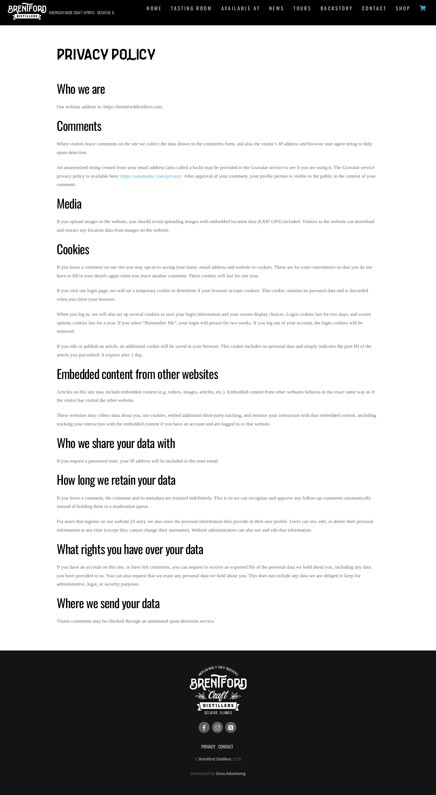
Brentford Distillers (215, 759)
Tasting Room (191, 8)
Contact (374, 8)
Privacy (208, 746)
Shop (403, 8)
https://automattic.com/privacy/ (151, 176)
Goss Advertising (231, 773)
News (276, 8)
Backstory (337, 8)
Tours (302, 8)
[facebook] (204, 727)
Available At (240, 8)
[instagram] (217, 727)
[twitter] (230, 727)
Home (154, 8)
